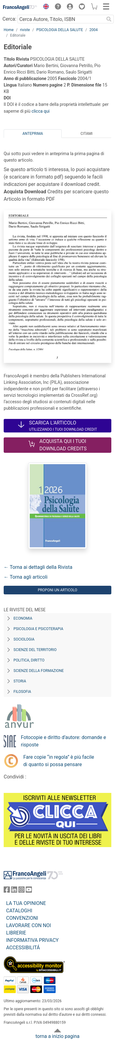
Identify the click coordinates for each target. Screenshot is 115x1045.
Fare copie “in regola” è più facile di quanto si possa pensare (58, 760)
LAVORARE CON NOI (28, 925)
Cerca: (9, 19)
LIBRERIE (16, 933)
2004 (93, 30)
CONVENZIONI (22, 918)
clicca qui (41, 111)
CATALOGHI (19, 911)
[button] (44, 7)
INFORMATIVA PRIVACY (32, 940)
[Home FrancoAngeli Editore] (20, 7)
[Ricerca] (109, 19)
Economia (22, 618)
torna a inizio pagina (57, 1036)
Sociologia (23, 639)
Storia (19, 681)
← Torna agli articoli (26, 577)
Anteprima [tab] (32, 133)
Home (8, 30)
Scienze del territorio (35, 650)
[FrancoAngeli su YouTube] (29, 891)
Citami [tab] (87, 133)
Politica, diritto (28, 660)
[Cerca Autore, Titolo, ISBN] (60, 19)
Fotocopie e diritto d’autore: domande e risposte (63, 741)
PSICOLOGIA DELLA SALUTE (59, 30)
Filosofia (22, 691)
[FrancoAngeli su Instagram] (21, 891)
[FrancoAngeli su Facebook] (7, 891)
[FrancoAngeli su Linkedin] (14, 891)
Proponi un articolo (57, 590)
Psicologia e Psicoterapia (38, 629)
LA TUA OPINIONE (26, 903)
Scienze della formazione (38, 671)
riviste (25, 30)
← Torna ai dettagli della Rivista (38, 567)
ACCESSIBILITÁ (23, 948)
